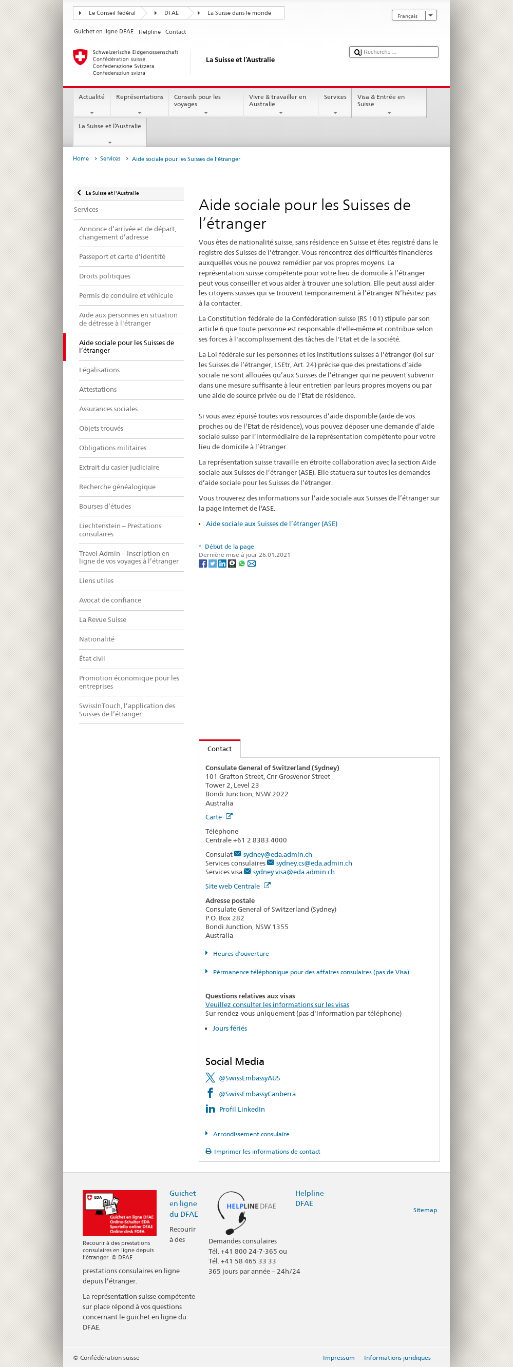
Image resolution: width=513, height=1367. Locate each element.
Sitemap (425, 1210)
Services (335, 105)
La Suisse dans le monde (239, 13)
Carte (219, 817)
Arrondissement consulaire (251, 1134)
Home (81, 158)
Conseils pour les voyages (206, 105)
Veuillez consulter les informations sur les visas (277, 1004)
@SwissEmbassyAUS (249, 1078)
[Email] (252, 563)
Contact (215, 749)
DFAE (171, 13)
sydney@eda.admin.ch (277, 854)
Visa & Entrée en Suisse (389, 105)
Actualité (92, 105)
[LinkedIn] (223, 563)
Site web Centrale (238, 886)
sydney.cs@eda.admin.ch (314, 863)
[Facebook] (203, 563)
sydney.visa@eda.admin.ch (294, 872)
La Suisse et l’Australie (110, 134)
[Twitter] (213, 563)
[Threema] (233, 563)
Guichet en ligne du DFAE (183, 1203)
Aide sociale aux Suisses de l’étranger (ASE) (271, 523)
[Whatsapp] (243, 563)
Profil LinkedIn (242, 1109)
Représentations (139, 105)
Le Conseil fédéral (112, 13)
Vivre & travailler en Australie (281, 105)
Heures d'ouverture (240, 953)
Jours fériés (230, 1028)
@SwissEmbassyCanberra (257, 1094)
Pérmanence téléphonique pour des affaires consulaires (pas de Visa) (310, 972)
